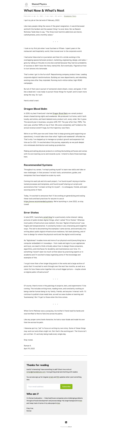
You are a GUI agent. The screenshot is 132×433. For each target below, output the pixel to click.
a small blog (47, 217)
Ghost (70, 426)
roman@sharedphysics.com (36, 372)
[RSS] (66, 422)
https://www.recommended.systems (38, 202)
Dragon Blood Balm (60, 113)
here (80, 401)
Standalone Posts (70, 16)
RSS (57, 377)
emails (51, 377)
